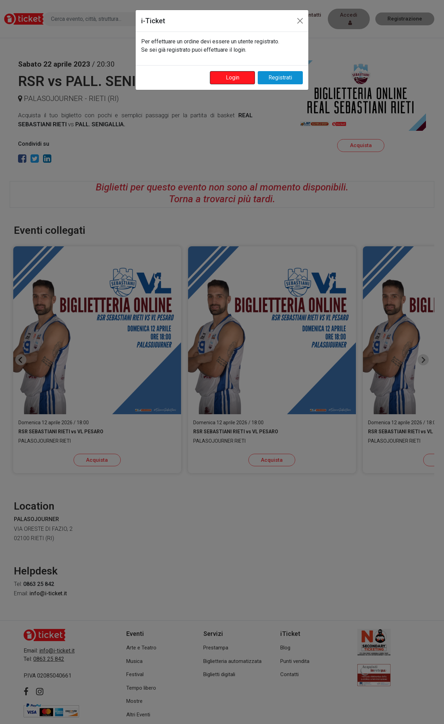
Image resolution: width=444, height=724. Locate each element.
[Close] (300, 20)
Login (232, 77)
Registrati (280, 77)
